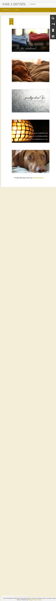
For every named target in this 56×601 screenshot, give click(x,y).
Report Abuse (38, 599)
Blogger (31, 599)
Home (17, 10)
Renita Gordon (38, 170)
